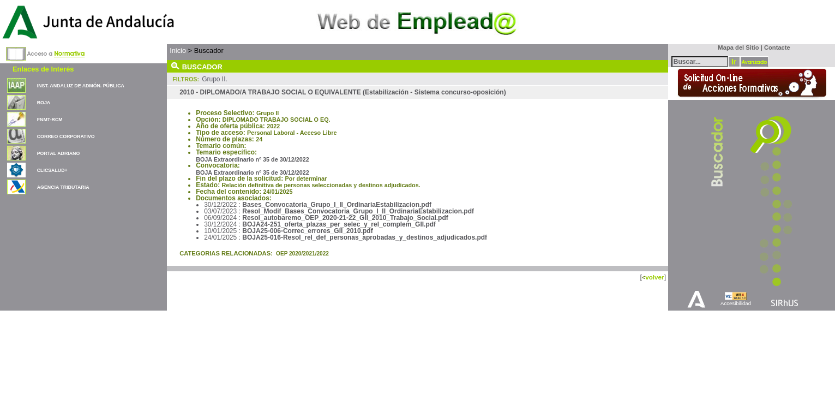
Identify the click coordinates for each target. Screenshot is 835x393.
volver (654, 277)
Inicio (178, 50)
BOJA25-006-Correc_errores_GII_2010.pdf (307, 231)
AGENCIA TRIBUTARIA (63, 187)
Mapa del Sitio (736, 47)
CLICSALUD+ (52, 170)
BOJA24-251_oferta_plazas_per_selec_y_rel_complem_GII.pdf (339, 224)
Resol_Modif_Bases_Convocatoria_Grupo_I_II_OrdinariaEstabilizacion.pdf (358, 211)
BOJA (43, 102)
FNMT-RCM (50, 119)
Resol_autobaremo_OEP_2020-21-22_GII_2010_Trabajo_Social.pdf (345, 218)
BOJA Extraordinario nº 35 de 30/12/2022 (252, 159)
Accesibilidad (735, 303)
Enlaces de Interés (43, 69)
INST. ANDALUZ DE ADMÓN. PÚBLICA (80, 85)
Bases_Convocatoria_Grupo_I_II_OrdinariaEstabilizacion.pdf (336, 205)
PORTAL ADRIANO (58, 153)
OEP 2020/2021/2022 (302, 254)
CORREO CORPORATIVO (66, 136)
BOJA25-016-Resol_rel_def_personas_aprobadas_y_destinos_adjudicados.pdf (364, 237)
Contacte (777, 47)
